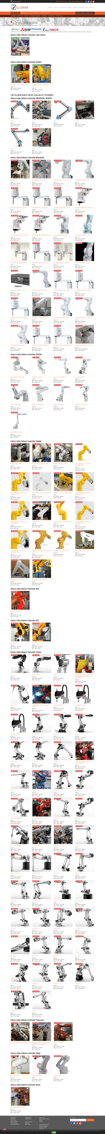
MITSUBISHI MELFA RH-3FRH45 (62, 207)
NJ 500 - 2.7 (14, 1011)
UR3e (12, 121)
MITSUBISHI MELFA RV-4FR (61, 235)
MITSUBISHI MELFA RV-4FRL (82, 235)
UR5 (55, 121)
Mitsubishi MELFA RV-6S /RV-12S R (84, 345)
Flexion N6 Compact (37, 377)
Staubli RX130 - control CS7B (39, 579)
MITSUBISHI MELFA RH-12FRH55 (62, 290)
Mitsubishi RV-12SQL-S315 (39, 318)
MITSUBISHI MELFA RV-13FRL (82, 318)
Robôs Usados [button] (15, 13)
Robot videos (63, 7)
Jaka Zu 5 (13, 57)
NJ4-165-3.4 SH (36, 873)
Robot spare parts (34, 13)
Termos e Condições (43, 1125)
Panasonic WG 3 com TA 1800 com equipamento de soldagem (41, 1043)
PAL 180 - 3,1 (35, 901)
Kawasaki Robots (14, 1122)
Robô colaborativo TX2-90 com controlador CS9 (18, 551)
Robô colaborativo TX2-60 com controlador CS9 (83, 493)
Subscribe (90, 1120)
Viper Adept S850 (15, 1075)
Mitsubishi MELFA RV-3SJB (38, 180)
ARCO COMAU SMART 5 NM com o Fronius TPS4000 (84, 762)
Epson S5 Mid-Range (16, 404)
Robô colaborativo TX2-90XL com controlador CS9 (19, 522)
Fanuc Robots (13, 1120)
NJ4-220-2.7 (57, 928)
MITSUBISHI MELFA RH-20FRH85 (40, 345)
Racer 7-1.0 (56, 734)
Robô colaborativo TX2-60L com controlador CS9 (19, 493)
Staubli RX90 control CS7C (81, 550)
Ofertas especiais (28, 1121)
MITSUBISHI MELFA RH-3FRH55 (40, 207)
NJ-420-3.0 (35, 983)
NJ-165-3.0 (78, 845)
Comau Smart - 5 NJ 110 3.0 (39, 818)
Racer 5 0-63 (57, 674)
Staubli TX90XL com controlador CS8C (40, 85)
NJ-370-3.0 (13, 983)
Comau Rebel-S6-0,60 (80, 705)
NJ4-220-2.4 (35, 928)
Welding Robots (28, 1117)
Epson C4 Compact (80, 377)
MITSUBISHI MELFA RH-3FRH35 (19, 207)
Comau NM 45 (35, 790)
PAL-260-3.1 (14, 956)
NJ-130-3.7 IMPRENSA (16, 845)
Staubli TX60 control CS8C (60, 463)
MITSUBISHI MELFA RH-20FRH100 (62, 345)
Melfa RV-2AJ (14, 180)
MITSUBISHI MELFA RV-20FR (18, 345)
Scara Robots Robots (15, 1124)
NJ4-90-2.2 (78, 790)
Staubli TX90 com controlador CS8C (63, 492)
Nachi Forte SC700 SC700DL (18, 1107)
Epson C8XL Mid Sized (16, 432)
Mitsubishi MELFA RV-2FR (60, 180)
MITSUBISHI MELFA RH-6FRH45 (40, 262)
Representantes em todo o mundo (80, 7)
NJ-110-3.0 (56, 818)
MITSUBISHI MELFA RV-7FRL (18, 290)
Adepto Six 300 (57, 1075)
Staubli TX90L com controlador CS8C (63, 521)
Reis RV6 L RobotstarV (16, 611)
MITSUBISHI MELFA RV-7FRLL (39, 290)
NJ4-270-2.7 (35, 956)
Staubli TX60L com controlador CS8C (41, 492)
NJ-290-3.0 (56, 956)
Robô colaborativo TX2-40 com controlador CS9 (83, 464)
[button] (16, 1)
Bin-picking (44, 16)
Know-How (56, 7)
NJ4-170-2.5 (57, 873)
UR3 (33, 121)
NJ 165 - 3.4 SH (15, 873)
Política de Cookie (42, 1127)
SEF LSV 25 (13, 643)
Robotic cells (59, 16)
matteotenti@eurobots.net (77, 1)
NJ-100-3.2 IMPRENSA (16, 818)
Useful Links (41, 1128)
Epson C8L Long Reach (81, 404)
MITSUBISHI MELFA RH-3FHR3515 (84, 207)
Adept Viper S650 (36, 1075)
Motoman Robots (14, 1121)
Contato (91, 7)
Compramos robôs (45, 13)
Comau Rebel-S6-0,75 (16, 734)
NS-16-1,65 (35, 761)
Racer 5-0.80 (35, 674)
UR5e (76, 121)
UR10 (33, 148)
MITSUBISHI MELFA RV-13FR (61, 318)
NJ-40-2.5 (13, 790)
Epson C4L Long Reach (59, 377)
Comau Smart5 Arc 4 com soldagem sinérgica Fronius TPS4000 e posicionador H (84, 676)
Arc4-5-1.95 (14, 705)
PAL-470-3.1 (78, 983)
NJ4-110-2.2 (78, 818)
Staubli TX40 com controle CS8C (40, 463)
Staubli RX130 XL (36, 521)
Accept (54, 1132)
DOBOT (27, 16)
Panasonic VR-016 (58, 1042)
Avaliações (69, 7)
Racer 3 (12, 674)
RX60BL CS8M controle (16, 463)
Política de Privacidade (44, 1124)
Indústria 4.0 (52, 16)
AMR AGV (20, 16)
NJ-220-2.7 (13, 928)
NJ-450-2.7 (56, 983)
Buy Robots (27, 1123)
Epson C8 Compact (58, 404)
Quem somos (50, 7)
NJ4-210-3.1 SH (79, 901)
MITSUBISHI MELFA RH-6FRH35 (19, 262)
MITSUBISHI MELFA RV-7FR (82, 262)
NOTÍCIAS (13, 16)
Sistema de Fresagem (35, 16)
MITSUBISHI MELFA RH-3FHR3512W (41, 235)
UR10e (12, 148)
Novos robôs (24, 13)
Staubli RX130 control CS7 (17, 579)
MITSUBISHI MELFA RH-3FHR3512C (20, 235)
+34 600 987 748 (62, 1)
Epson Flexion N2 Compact (17, 377)
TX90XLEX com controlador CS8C (19, 84)
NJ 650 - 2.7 (35, 1011)
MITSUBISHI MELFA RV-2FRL (82, 180)
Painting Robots (28, 1118)
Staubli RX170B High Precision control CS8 (41, 551)
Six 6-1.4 (34, 734)
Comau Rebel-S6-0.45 (59, 705)
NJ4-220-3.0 (78, 928)
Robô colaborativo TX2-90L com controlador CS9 (83, 522)
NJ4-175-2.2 (14, 901)
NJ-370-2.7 (78, 956)
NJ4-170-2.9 (78, 873)
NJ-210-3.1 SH (57, 901)
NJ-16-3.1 (56, 761)
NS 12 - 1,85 (14, 761)
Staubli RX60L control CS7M (61, 550)
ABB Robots (13, 1118)
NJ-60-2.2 (56, 790)
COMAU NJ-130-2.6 (59, 845)
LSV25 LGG (35, 643)
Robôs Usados (27, 1124)
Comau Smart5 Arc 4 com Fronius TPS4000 (40, 705)
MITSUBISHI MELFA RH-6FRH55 (62, 262)
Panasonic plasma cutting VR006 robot (20, 1042)
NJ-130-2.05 (35, 845)
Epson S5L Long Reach (38, 404)
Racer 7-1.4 (78, 734)
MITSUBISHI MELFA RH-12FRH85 (19, 318)
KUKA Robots (13, 1117)
